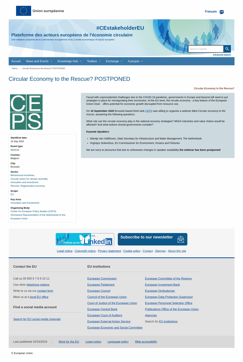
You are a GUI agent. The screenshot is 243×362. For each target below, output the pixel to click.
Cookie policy (131, 250)
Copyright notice (85, 250)
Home (14, 68)
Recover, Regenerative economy (28, 185)
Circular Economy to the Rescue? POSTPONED (43, 68)
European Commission (102, 278)
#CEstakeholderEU (120, 28)
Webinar (15, 149)
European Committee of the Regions (168, 278)
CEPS (148, 110)
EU (12, 194)
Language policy (118, 341)
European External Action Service (108, 321)
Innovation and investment (24, 182)
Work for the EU (69, 341)
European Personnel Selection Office (168, 302)
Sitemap (160, 250)
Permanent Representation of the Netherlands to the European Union (38, 216)
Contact (148, 250)
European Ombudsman (160, 290)
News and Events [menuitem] (37, 61)
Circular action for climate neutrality (29, 178)
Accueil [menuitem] (16, 61)
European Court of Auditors (104, 315)
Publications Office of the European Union (172, 308)
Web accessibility (146, 341)
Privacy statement (109, 250)
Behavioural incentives (22, 175)
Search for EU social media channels (37, 318)
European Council (98, 290)
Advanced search (222, 55)
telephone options (38, 284)
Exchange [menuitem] (112, 61)
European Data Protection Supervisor (169, 296)
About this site (177, 250)
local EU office (39, 296)
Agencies (151, 315)
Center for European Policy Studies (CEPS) (33, 211)
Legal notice (64, 250)
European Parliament (100, 284)
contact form (45, 290)
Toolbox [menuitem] (92, 61)
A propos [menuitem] (133, 61)
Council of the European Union (107, 296)
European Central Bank (102, 308)
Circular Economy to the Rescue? (214, 88)
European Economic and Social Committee (114, 327)
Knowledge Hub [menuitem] (68, 61)
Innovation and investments (25, 202)
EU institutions (168, 321)
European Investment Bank (162, 284)
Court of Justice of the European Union (112, 302)
